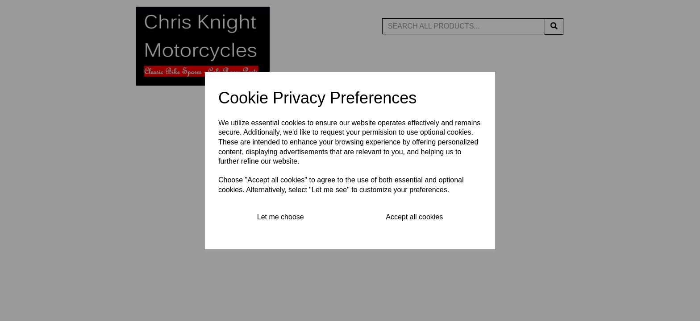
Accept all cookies (414, 217)
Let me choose (280, 217)
